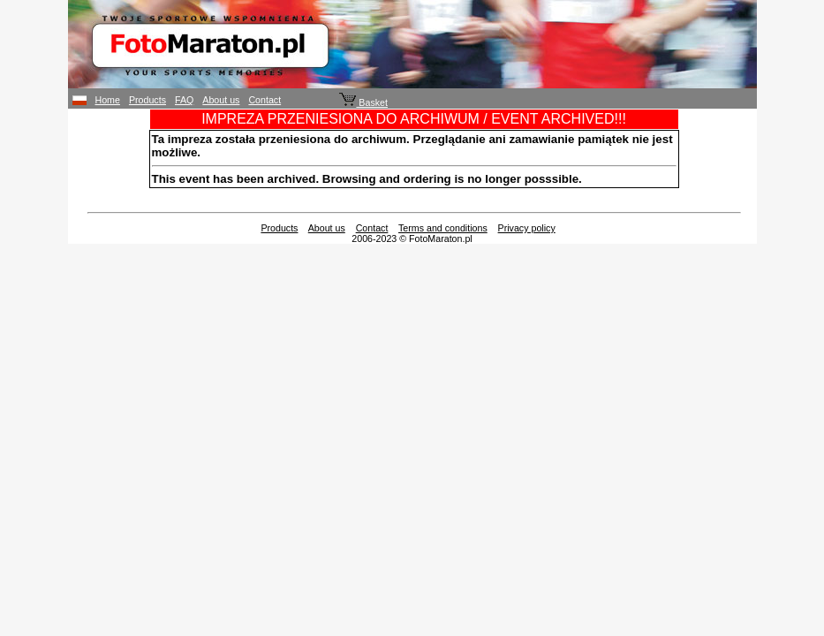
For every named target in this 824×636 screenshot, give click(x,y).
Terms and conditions (443, 228)
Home (107, 100)
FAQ (184, 100)
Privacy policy (527, 228)
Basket (363, 102)
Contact (264, 100)
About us (220, 100)
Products (147, 100)
